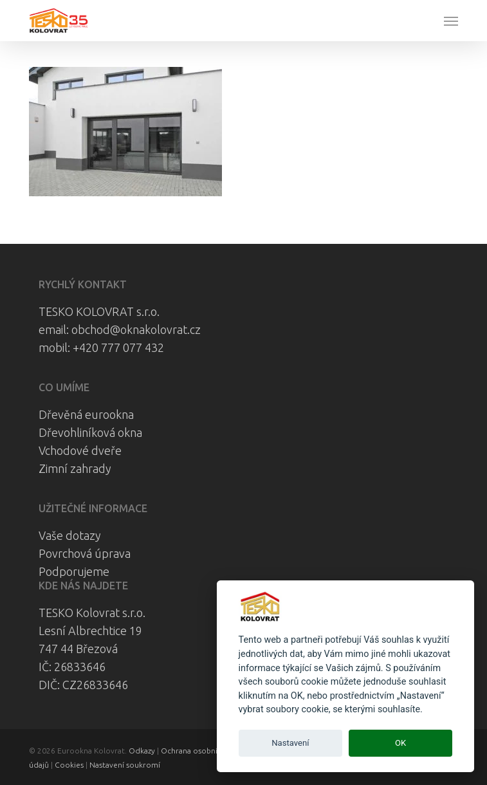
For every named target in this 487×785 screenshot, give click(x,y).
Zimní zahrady (75, 468)
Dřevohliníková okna (90, 432)
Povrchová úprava (85, 553)
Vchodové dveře (80, 450)
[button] (451, 20)
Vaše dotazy (70, 535)
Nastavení (290, 743)
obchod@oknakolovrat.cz (136, 329)
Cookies (69, 765)
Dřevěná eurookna (86, 414)
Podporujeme (74, 571)
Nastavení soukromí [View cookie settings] (124, 765)
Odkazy (142, 750)
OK (400, 743)
